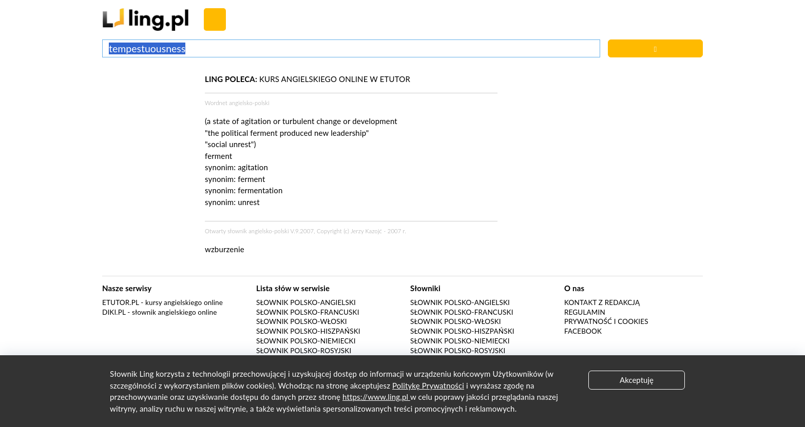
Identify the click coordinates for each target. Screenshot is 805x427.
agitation (253, 167)
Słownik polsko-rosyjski (303, 351)
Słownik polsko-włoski (301, 321)
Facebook (583, 331)
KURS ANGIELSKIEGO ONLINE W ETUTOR (307, 79)
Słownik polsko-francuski (307, 312)
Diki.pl (114, 312)
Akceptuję (637, 379)
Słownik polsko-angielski (306, 302)
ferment (251, 179)
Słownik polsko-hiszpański (308, 331)
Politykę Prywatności (428, 385)
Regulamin (584, 312)
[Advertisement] (148, 111)
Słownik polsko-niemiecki (306, 341)
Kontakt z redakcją (602, 302)
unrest (249, 202)
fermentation (260, 190)
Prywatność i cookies (606, 321)
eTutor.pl (120, 302)
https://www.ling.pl (376, 396)
